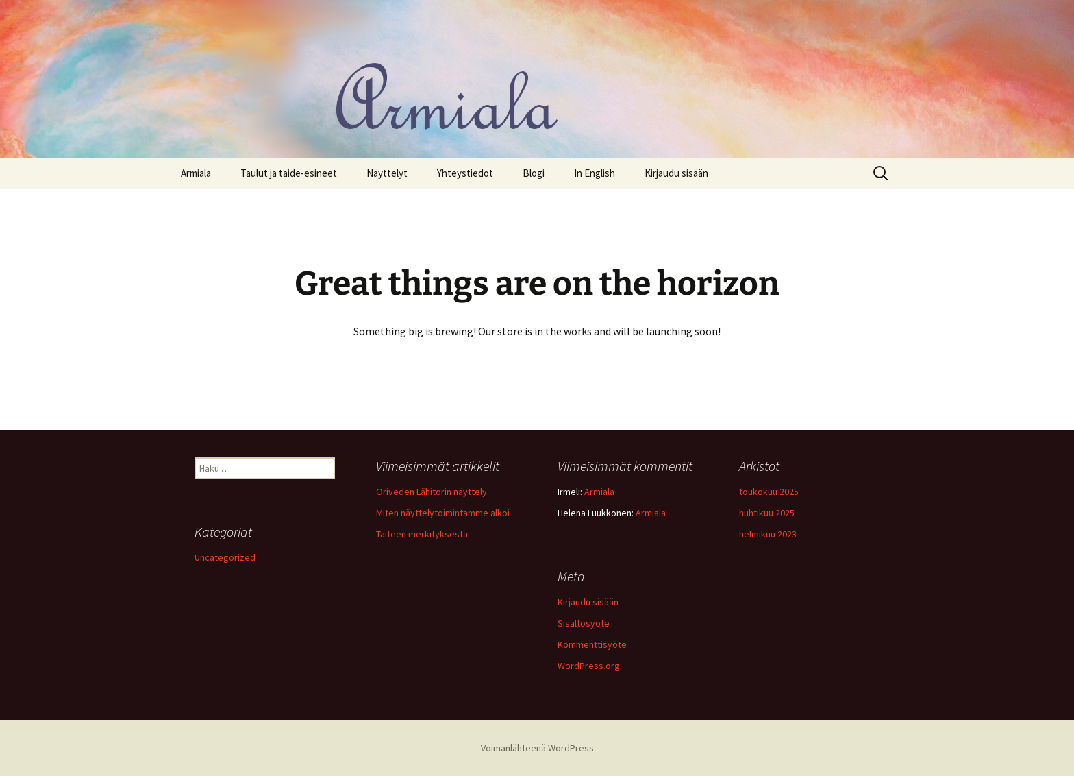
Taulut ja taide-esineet (288, 173)
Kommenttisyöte (592, 644)
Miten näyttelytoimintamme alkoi (443, 513)
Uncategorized (225, 557)
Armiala (196, 173)
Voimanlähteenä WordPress (537, 748)
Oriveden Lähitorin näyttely (431, 491)
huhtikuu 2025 (767, 513)
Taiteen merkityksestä (422, 534)
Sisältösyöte (584, 623)
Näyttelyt (387, 173)
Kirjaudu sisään (676, 173)
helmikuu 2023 (768, 534)
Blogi (534, 173)
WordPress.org (589, 665)
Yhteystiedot (465, 173)
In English (594, 173)
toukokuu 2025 (769, 491)
